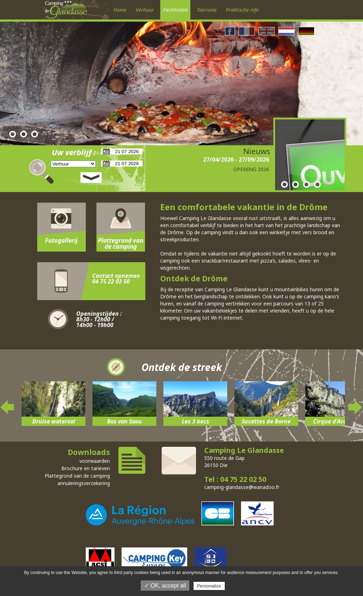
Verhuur (145, 9)
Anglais (266, 31)
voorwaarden (94, 460)
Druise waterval (53, 421)
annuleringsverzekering (83, 483)
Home (120, 9)
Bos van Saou (124, 421)
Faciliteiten (175, 9)
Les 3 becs (195, 421)
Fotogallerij (61, 240)
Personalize (209, 586)
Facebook (229, 31)
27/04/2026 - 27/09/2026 (236, 159)
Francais (247, 31)
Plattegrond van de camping (120, 243)
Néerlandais (286, 31)
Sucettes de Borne (266, 421)
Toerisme (207, 9)
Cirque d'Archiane (337, 421)
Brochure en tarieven (85, 468)
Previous (7, 407)
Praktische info (242, 9)
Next (355, 407)
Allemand (306, 31)
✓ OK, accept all (165, 586)
